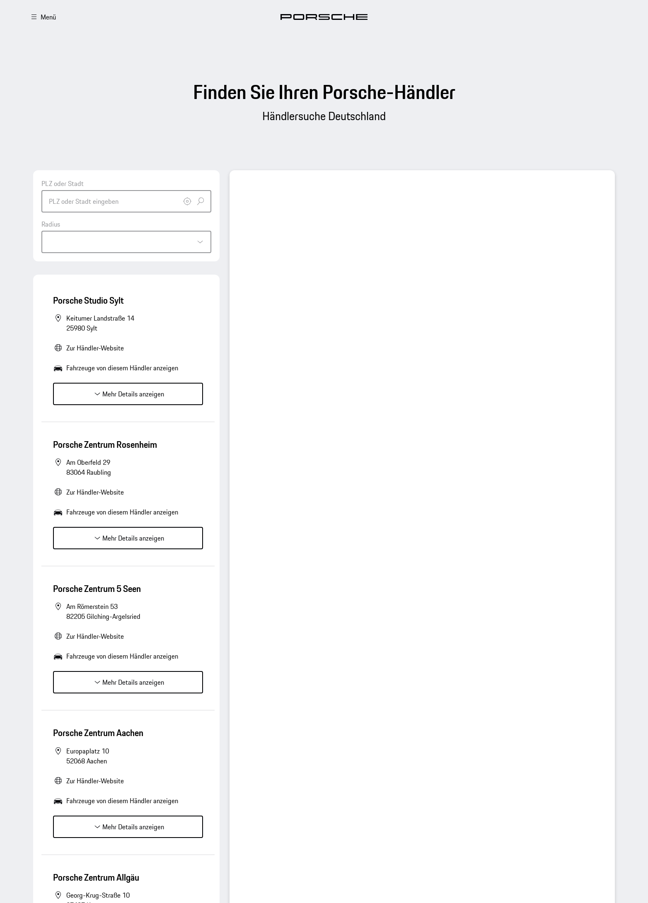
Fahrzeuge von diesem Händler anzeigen (122, 368)
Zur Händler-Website (95, 348)
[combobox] (126, 195)
